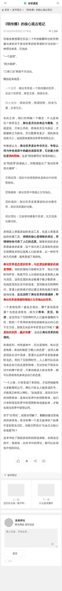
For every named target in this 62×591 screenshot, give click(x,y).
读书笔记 (16, 9)
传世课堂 (31, 3)
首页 (7, 9)
